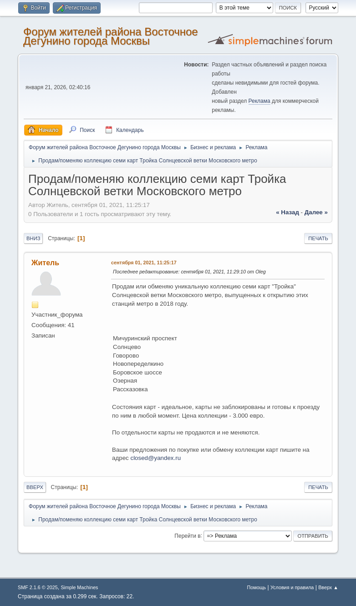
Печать (318, 238)
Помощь (256, 587)
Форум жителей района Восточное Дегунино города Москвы (110, 36)
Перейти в (187, 535)
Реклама (259, 101)
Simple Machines (79, 587)
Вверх (34, 487)
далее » (316, 212)
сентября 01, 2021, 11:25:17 (144, 262)
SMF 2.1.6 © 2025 (38, 587)
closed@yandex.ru (155, 457)
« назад (287, 212)
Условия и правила (292, 587)
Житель (45, 263)
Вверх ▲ (328, 587)
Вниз (33, 238)
